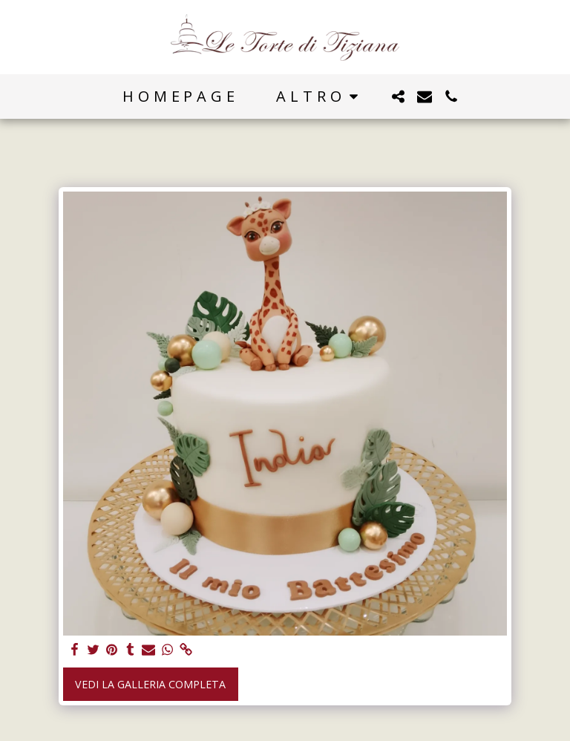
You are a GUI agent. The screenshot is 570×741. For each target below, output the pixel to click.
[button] (397, 96)
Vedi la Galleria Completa (150, 684)
